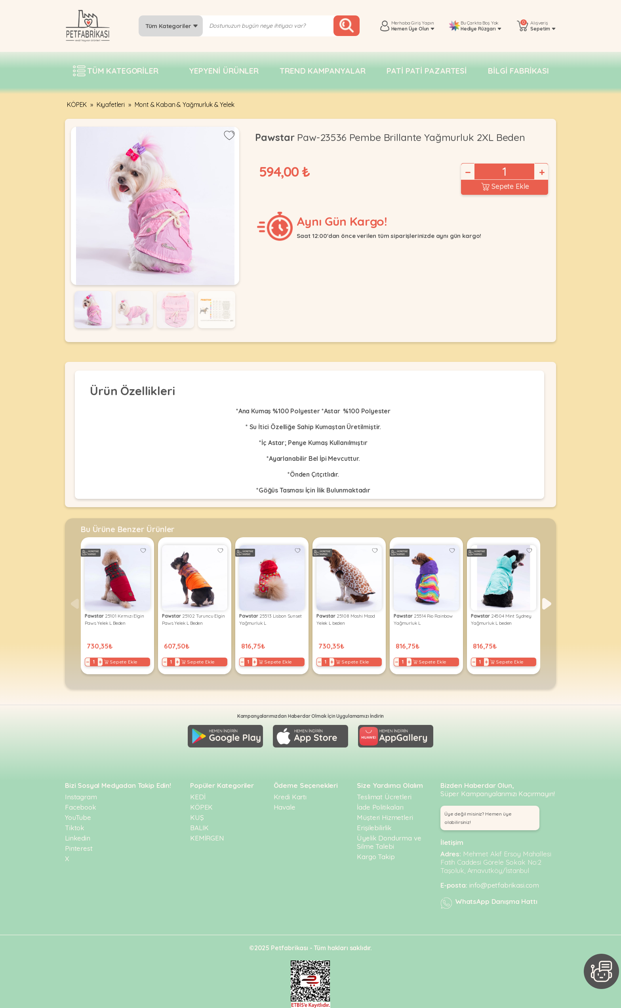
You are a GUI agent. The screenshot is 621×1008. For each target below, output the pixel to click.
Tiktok (74, 828)
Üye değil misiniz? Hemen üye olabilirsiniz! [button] (478, 818)
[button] (546, 603)
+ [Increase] (541, 172)
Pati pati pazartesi (427, 71)
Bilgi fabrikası (518, 71)
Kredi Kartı (290, 797)
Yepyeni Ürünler (224, 71)
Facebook (80, 807)
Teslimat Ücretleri (384, 797)
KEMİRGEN (207, 838)
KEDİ (197, 797)
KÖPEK (77, 104)
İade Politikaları (380, 807)
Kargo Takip (375, 856)
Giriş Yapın (422, 23)
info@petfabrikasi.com (504, 885)
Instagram (81, 797)
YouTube (78, 817)
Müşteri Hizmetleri (385, 817)
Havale (284, 807)
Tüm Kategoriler (171, 26)
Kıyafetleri (111, 104)
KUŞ (197, 817)
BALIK (199, 828)
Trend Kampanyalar (322, 71)
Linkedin (77, 838)
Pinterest (79, 848)
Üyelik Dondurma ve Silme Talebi (389, 842)
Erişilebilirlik (374, 828)
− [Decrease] (467, 172)
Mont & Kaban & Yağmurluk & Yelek (184, 104)
